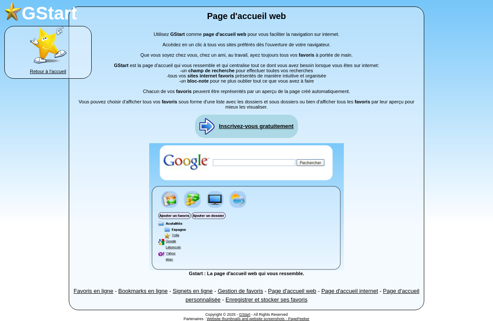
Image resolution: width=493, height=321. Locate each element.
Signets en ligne (193, 291)
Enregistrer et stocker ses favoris (266, 299)
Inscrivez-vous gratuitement (256, 126)
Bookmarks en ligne (143, 291)
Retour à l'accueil (48, 71)
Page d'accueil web (292, 291)
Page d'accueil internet (349, 291)
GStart (244, 314)
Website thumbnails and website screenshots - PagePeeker (258, 319)
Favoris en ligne (93, 291)
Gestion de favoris (240, 291)
